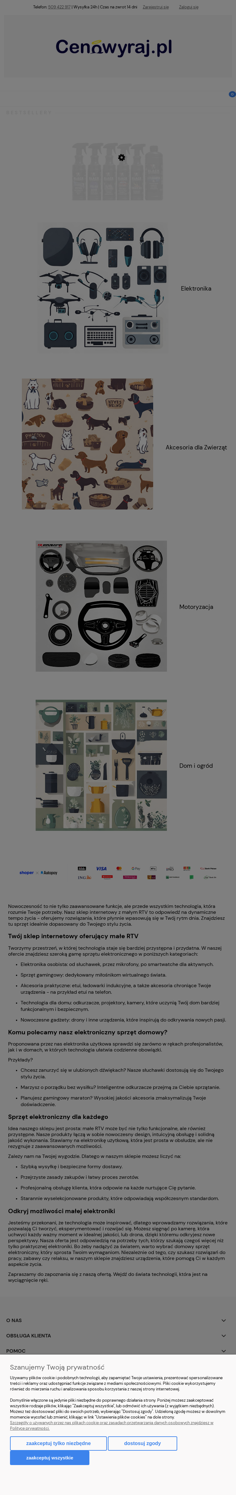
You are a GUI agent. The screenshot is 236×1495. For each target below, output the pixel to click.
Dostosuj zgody (142, 1443)
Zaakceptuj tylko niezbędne (58, 1443)
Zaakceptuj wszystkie (49, 1457)
